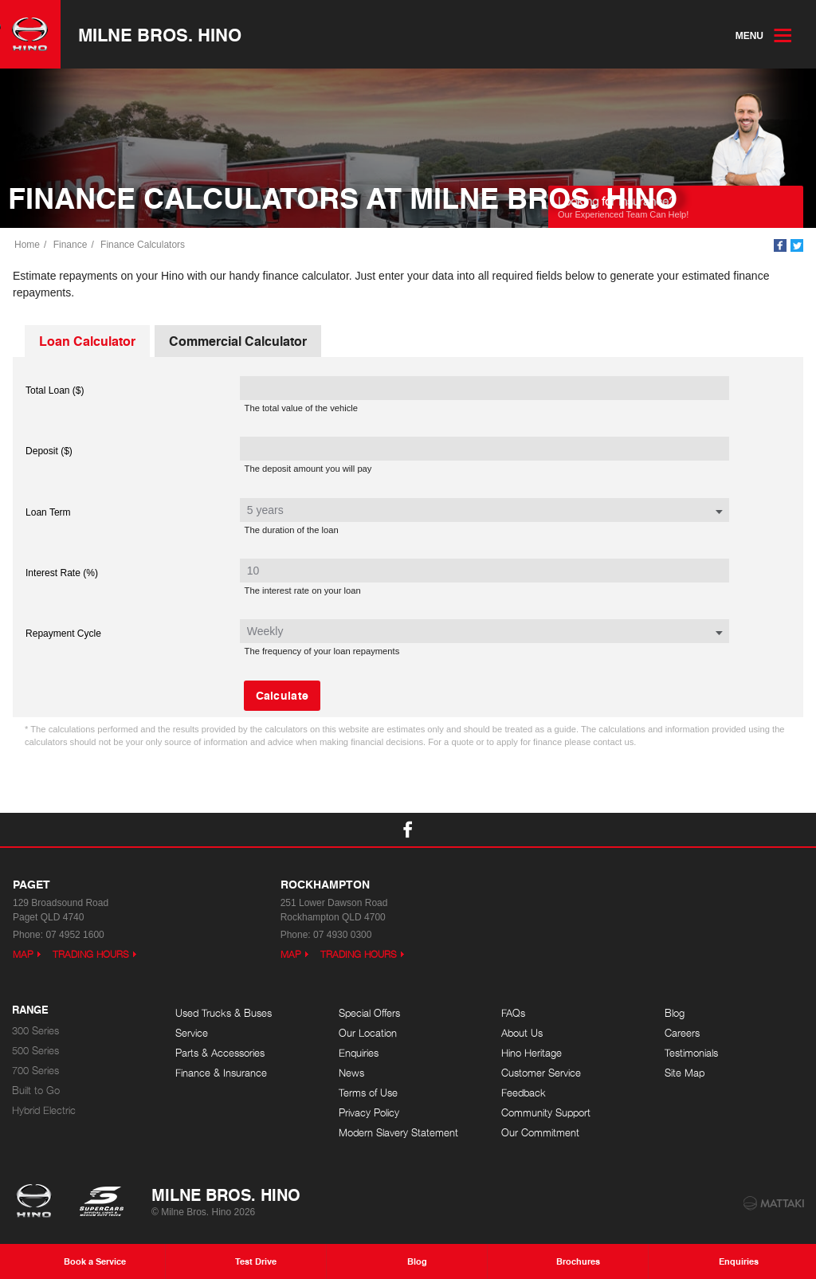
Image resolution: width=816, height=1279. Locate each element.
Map (23, 954)
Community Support (545, 1113)
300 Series (35, 1031)
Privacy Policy (369, 1113)
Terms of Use (368, 1093)
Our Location (368, 1033)
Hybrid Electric (44, 1110)
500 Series (35, 1051)
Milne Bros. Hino (159, 34)
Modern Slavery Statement (398, 1133)
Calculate (282, 694)
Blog (675, 1013)
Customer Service (541, 1073)
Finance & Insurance (221, 1073)
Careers (682, 1033)
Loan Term (48, 512)
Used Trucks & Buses (223, 1013)
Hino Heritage (531, 1053)
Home (27, 244)
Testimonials (691, 1053)
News (351, 1073)
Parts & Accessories (220, 1053)
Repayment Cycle (63, 633)
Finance (70, 244)
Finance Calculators (142, 244)
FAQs (513, 1013)
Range (30, 1010)
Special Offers (369, 1013)
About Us (522, 1033)
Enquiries (359, 1053)
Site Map (684, 1073)
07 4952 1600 (74, 934)
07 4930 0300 (342, 934)
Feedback (523, 1093)
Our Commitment (540, 1133)
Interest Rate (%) (62, 573)
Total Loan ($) (55, 390)
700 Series (35, 1071)
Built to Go (36, 1091)
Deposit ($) (49, 451)
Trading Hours (91, 954)
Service (191, 1033)
